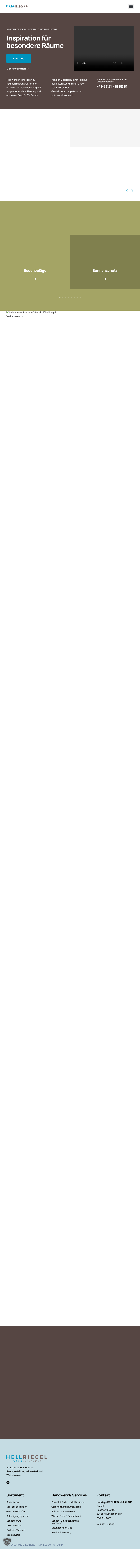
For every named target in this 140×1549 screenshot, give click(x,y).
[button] (131, 6)
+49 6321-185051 (106, 1524)
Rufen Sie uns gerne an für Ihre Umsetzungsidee (112, 80)
